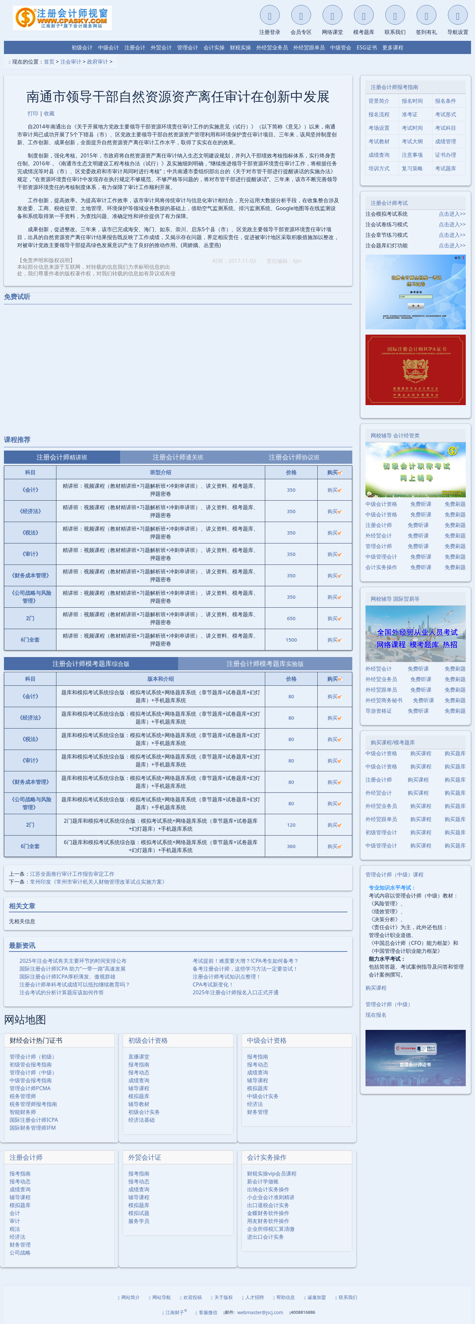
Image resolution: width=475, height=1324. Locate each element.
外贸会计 (161, 47)
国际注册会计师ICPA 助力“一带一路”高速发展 (72, 968)
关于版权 (222, 1297)
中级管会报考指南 (31, 1080)
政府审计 (97, 61)
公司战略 (20, 1252)
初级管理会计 (381, 832)
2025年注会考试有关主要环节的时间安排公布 (73, 960)
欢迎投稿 (191, 1297)
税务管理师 (23, 1096)
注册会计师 (26, 1157)
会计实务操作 (267, 1157)
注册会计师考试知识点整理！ (227, 976)
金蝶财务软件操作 (268, 1213)
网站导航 (160, 1297)
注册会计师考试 (389, 203)
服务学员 (138, 1221)
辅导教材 (138, 1104)
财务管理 (257, 1112)
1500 (291, 639)
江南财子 (174, 1312)
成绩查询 (138, 1080)
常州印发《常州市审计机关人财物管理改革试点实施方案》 (98, 881)
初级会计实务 (144, 1112)
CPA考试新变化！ (213, 984)
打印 (33, 113)
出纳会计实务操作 (268, 1189)
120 (291, 824)
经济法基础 (141, 1119)
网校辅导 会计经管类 (395, 435)
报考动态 (138, 1072)
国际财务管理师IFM (33, 1127)
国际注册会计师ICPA (34, 1119)
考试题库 (445, 168)
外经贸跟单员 (309, 47)
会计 (15, 1213)
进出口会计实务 (265, 1236)
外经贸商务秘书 (383, 700)
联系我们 (346, 1297)
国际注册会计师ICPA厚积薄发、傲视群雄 (67, 976)
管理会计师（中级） (33, 1072)
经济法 (255, 1104)
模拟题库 (138, 1096)
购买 (335, 489)
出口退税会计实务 (268, 1205)
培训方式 (379, 168)
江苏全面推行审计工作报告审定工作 (72, 873)
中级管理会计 (381, 556)
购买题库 (455, 753)
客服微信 (206, 1312)
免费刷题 (455, 504)
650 (291, 618)
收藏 (49, 113)
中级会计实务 (263, 1096)
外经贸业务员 (272, 47)
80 (291, 696)
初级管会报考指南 (31, 1064)
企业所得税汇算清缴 (271, 1228)
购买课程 (420, 753)
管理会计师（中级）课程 (394, 874)
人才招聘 (253, 1297)
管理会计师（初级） (33, 1056)
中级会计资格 (267, 1040)
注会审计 (70, 61)
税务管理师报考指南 (33, 1104)
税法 (15, 1228)
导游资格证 (378, 710)
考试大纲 (412, 141)
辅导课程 (138, 1088)
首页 (49, 61)
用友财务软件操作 (268, 1221)
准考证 (410, 114)
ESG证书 (367, 47)
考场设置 (379, 127)
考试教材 (379, 141)
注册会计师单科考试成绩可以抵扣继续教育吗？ (74, 984)
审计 (15, 1221)
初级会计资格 (148, 1040)
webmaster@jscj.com (260, 1312)
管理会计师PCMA (30, 1088)
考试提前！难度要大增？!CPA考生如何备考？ (246, 960)
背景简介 (379, 100)
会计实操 (214, 47)
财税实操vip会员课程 (272, 1173)
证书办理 (445, 154)
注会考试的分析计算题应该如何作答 (61, 992)
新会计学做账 (263, 1181)
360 (291, 846)
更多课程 (392, 47)
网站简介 (129, 1297)
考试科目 (445, 127)
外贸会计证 (144, 1157)
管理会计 (187, 47)
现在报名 (376, 1014)
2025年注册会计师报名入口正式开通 (236, 992)
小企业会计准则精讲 (271, 1197)
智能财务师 (23, 1112)
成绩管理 (445, 141)
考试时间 (412, 127)
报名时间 (412, 100)
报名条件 (445, 100)
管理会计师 (378, 546)
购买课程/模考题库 (393, 742)
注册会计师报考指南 (394, 87)
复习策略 (412, 168)
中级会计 (108, 47)
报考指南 (138, 1064)
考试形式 (445, 114)
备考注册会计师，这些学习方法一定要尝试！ (245, 968)
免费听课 (420, 504)
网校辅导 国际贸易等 (395, 598)
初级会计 (82, 47)
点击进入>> (452, 213)
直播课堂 (138, 1056)
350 (291, 489)
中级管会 (340, 47)
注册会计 (134, 47)
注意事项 (412, 154)
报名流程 (379, 114)
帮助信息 (284, 1297)
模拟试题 (138, 1213)
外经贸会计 (378, 535)
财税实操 (240, 47)
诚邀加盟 (315, 1297)
